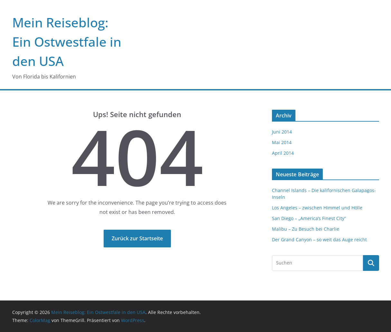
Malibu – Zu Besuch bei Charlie (305, 229)
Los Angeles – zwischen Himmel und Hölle (317, 208)
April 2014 (283, 153)
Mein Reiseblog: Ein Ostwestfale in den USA (66, 42)
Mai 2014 (282, 142)
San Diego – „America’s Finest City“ (309, 218)
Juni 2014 (282, 132)
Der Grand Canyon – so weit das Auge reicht (319, 239)
